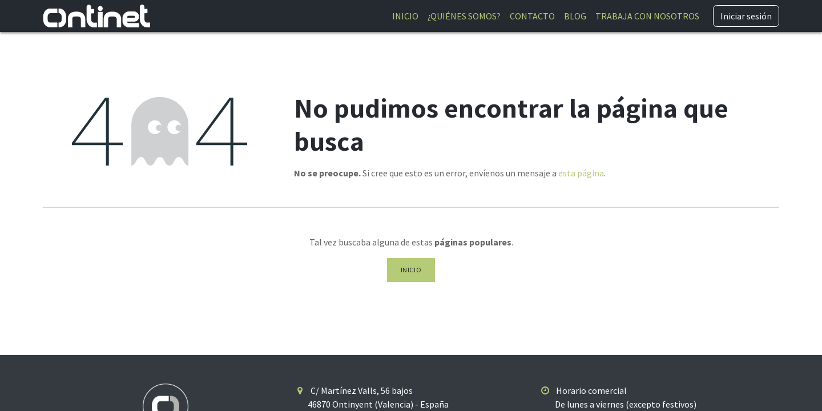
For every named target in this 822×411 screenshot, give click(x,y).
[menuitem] (405, 16)
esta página (581, 173)
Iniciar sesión (746, 16)
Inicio (411, 269)
